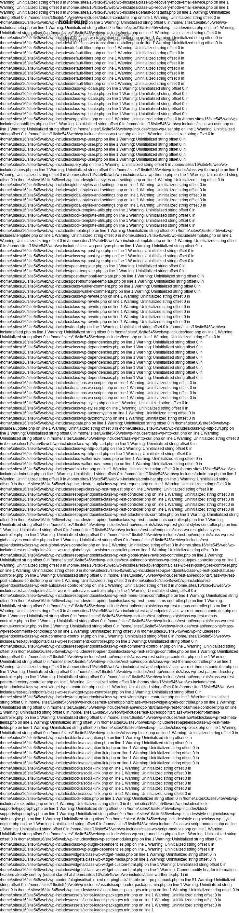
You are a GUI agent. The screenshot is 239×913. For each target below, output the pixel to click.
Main (63, 40)
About (148, 40)
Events (116, 40)
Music (88, 40)
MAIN (30, 23)
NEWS (30, 29)
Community (166, 40)
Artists (101, 40)
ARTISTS (47, 35)
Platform (133, 40)
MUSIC (32, 35)
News (75, 40)
